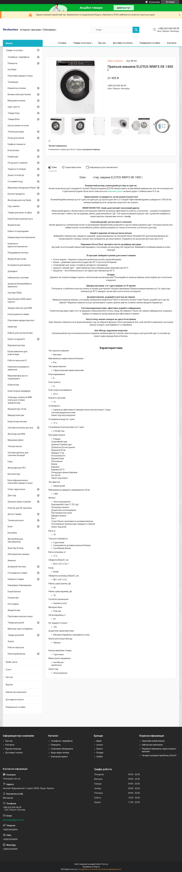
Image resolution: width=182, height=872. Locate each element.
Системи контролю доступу (20, 428)
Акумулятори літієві (17, 259)
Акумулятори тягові (17, 409)
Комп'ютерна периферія (19, 391)
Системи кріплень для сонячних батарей (18, 454)
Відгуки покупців (13, 749)
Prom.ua (104, 864)
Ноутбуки (12, 69)
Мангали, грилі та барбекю (20, 629)
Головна (62, 43)
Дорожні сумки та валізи (19, 502)
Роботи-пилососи (16, 647)
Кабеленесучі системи (18, 277)
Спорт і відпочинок (16, 489)
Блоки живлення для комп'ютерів (17, 352)
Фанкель (12, 560)
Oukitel (99, 756)
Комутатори (13, 385)
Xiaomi (99, 749)
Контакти (171, 43)
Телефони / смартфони (18, 57)
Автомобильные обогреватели (15, 540)
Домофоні (12, 271)
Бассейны (12, 533)
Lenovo (99, 745)
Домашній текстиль (17, 566)
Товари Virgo (14, 113)
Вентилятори (14, 474)
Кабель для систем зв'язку (20, 333)
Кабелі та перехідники (18, 231)
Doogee (99, 752)
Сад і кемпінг (14, 206)
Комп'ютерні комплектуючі (20, 219)
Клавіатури (13, 156)
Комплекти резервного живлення (18, 368)
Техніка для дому (16, 132)
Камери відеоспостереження (21, 237)
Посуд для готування (17, 163)
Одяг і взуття (14, 107)
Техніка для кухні (16, 520)
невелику (112, 191)
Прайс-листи (11, 662)
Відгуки (9, 684)
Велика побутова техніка (19, 94)
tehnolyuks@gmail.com (13, 820)
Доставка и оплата (15, 699)
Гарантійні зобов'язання (153, 741)
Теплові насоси (15, 446)
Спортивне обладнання (62, 749)
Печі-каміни (13, 604)
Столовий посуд (15, 181)
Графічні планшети (16, 144)
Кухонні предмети (16, 194)
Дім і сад (12, 495)
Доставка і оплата (14, 752)
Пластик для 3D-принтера (20, 508)
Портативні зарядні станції (20, 76)
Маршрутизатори (16, 415)
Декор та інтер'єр (16, 175)
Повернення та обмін (150, 43)
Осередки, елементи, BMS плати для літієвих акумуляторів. (20, 400)
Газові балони (14, 591)
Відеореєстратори (16, 345)
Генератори (13, 598)
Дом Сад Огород (15, 548)
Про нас (102, 43)
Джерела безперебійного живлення (20, 285)
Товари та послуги (82, 43)
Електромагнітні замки (18, 314)
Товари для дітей (16, 623)
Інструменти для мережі (19, 265)
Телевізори (13, 82)
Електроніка (13, 150)
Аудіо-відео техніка (60, 752)
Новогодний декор (16, 654)
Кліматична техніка (17, 88)
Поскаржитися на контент (87, 869)
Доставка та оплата (123, 43)
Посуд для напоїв (16, 138)
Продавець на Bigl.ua (91, 867)
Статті (9, 669)
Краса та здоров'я (16, 339)
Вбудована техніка (16, 100)
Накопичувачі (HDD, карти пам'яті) (19, 300)
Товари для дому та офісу (20, 212)
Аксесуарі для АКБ (16, 434)
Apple (99, 741)
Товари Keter (14, 119)
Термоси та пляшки (17, 169)
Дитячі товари (14, 514)
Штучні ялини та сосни (18, 125)
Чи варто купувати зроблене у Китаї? (159, 755)
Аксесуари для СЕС (17, 468)
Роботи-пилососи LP (17, 360)
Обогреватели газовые (18, 554)
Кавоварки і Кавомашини (19, 585)
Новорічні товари (16, 579)
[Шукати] (136, 30)
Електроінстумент (59, 756)
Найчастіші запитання (16, 692)
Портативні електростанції (20, 616)
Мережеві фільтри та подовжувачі (18, 377)
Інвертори (12, 327)
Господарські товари (17, 573)
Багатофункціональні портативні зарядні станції (20, 481)
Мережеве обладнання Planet (22, 188)
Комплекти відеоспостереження (17, 245)
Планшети (12, 63)
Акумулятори (14, 225)
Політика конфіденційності (110, 869)
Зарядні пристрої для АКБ (20, 308)
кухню (120, 191)
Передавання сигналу (18, 252)
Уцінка (11, 641)
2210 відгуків (154, 2)
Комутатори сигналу (17, 421)
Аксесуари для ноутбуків (19, 200)
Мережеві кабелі (15, 440)
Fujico (10, 461)
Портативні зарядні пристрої (21, 320)
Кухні (10, 526)
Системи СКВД (15, 293)
